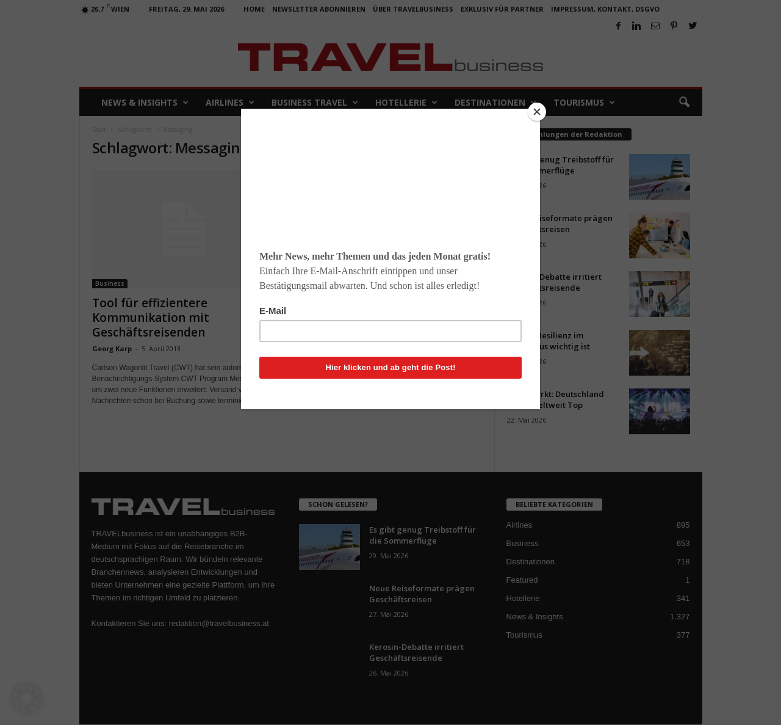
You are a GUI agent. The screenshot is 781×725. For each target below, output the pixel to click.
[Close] (537, 112)
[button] (27, 698)
